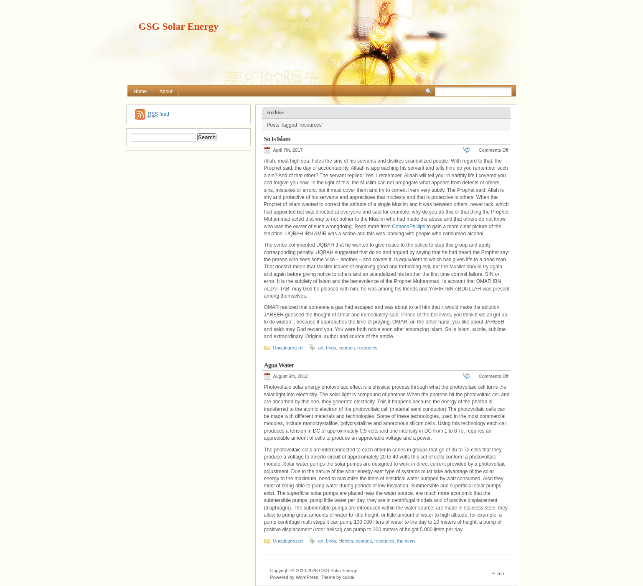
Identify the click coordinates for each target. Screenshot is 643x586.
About (166, 91)
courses (346, 347)
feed (158, 114)
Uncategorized (288, 347)
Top (500, 573)
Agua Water (279, 365)
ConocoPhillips (408, 226)
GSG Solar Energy (179, 26)
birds (331, 347)
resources (367, 347)
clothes (345, 540)
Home (140, 91)
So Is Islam (277, 139)
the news (406, 540)
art (320, 347)
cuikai (348, 577)
